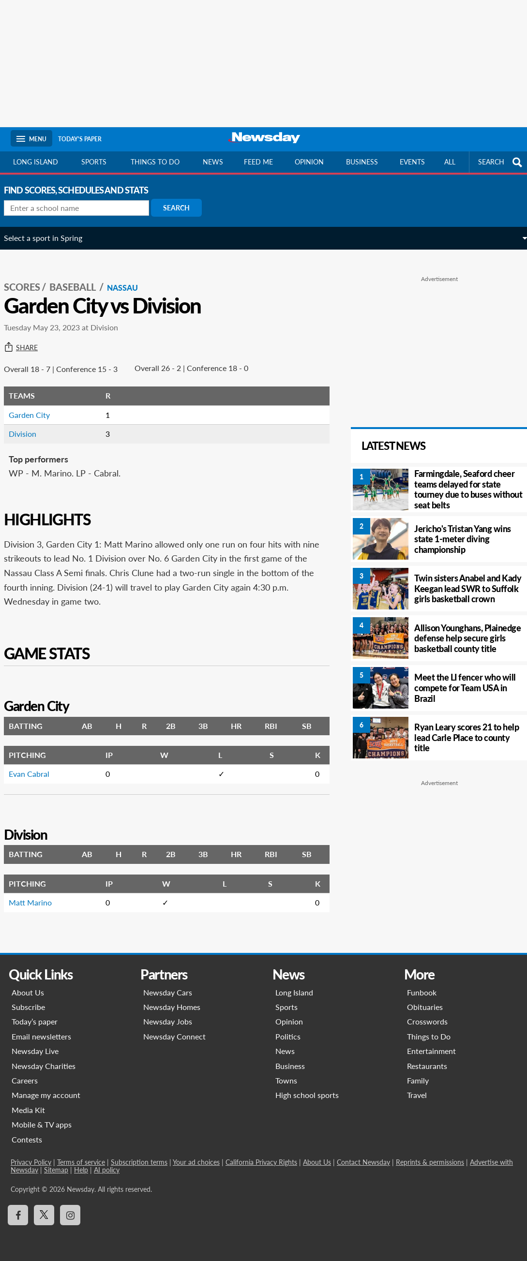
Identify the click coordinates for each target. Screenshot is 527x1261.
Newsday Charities (43, 1065)
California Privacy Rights (261, 1162)
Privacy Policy (31, 1162)
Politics (288, 1036)
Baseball (80, 276)
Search (183, 208)
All (449, 162)
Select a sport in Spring (50, 237)
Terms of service (81, 1162)
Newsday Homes (171, 1006)
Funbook (422, 992)
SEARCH (501, 162)
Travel (417, 1094)
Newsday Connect (174, 1036)
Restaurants (427, 1065)
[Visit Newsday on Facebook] (18, 1215)
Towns (286, 1080)
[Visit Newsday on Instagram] (70, 1215)
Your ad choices (196, 1162)
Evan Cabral (35, 763)
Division (29, 423)
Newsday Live (35, 1050)
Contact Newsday (363, 1162)
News (213, 162)
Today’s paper (35, 1021)
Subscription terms (139, 1162)
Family (418, 1080)
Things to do (155, 162)
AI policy (107, 1170)
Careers (25, 1080)
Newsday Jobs (167, 1021)
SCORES (29, 276)
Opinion (309, 162)
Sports (93, 162)
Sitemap (56, 1170)
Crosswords (427, 1021)
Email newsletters (41, 1036)
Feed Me (258, 162)
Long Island (35, 162)
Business (362, 162)
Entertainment (431, 1050)
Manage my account (46, 1094)
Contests (27, 1139)
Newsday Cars (167, 992)
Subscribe (28, 1006)
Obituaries (425, 1006)
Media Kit (28, 1109)
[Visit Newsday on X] (44, 1215)
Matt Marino (37, 891)
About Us (28, 992)
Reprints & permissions (430, 1162)
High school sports (307, 1094)
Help (81, 1170)
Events (412, 162)
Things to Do (429, 1036)
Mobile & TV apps (42, 1124)
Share (28, 337)
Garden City (36, 404)
